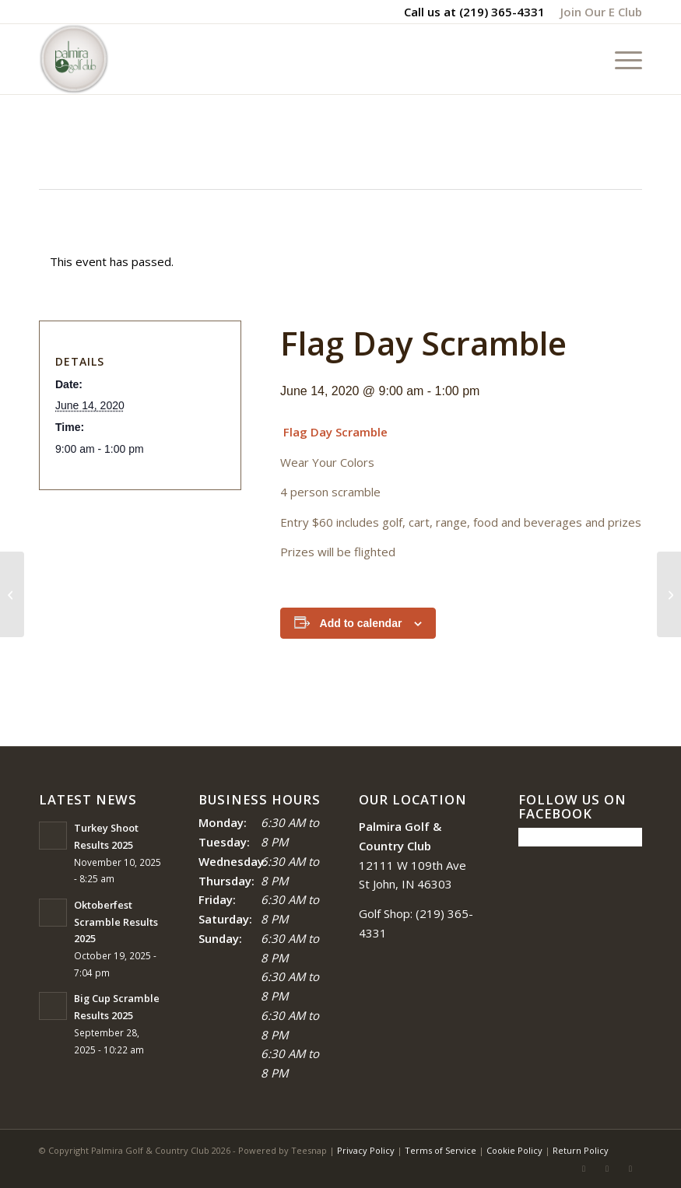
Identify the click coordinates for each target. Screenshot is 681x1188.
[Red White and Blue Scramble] (669, 594)
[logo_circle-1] (74, 59)
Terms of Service (440, 1150)
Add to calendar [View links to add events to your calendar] (361, 623)
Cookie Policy (514, 1150)
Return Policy (581, 1150)
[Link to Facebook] (583, 1168)
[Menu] (620, 59)
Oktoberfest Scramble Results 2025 (116, 921)
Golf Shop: (385, 913)
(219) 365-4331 (502, 11)
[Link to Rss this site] (607, 1168)
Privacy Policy (366, 1150)
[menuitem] (597, 12)
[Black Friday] (12, 594)
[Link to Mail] (630, 1168)
